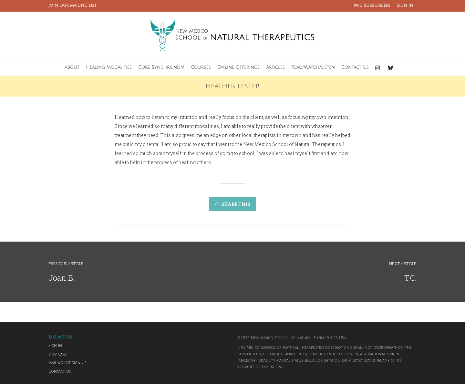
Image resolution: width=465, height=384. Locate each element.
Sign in (55, 346)
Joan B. (61, 278)
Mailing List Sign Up (67, 363)
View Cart (57, 355)
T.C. (410, 278)
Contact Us (59, 372)
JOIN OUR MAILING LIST (72, 6)
